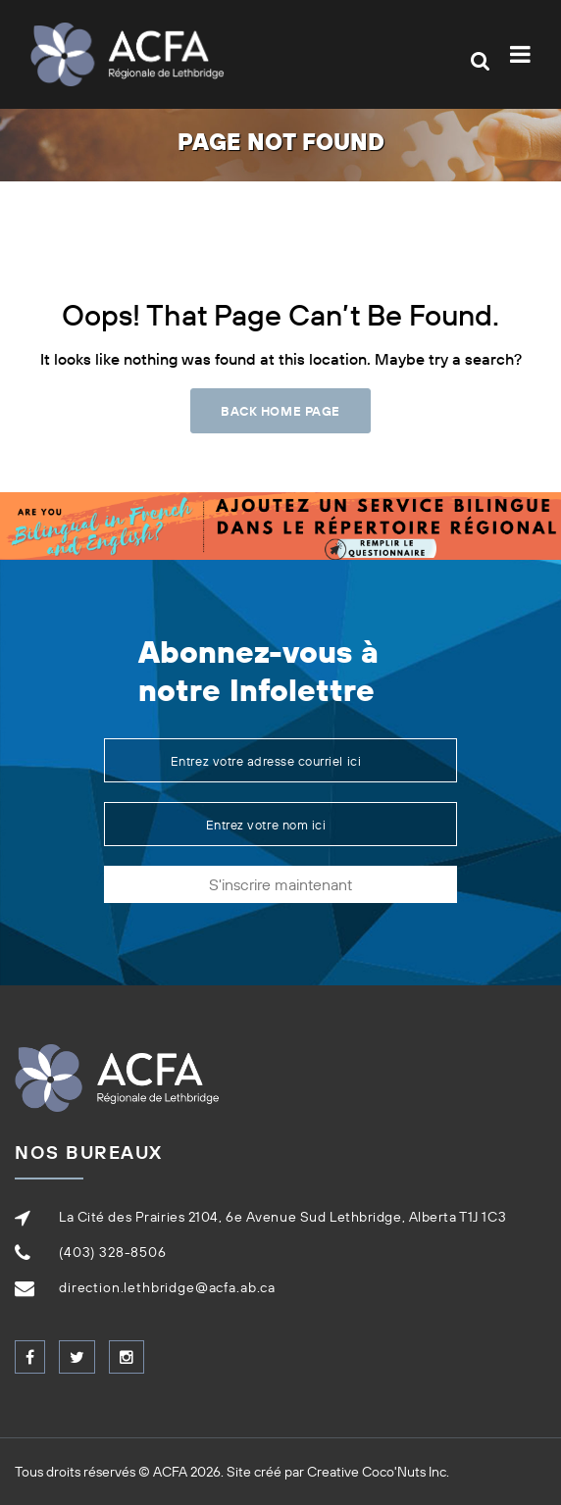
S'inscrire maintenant (280, 884)
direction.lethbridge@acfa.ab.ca (167, 1287)
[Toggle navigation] (523, 54)
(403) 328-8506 (113, 1252)
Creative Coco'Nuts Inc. (378, 1471)
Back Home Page (280, 411)
